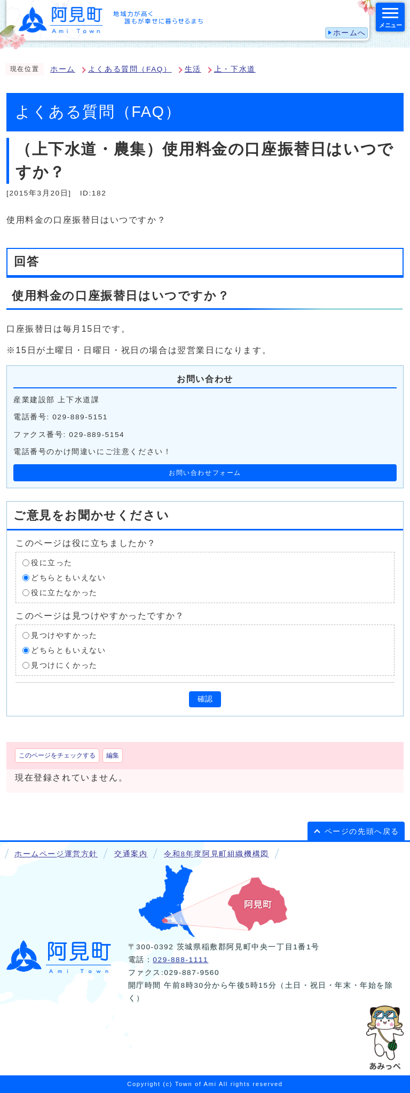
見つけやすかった (64, 635)
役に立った (52, 562)
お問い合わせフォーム (205, 473)
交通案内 (130, 854)
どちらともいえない (68, 577)
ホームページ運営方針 (56, 854)
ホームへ (349, 33)
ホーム (62, 69)
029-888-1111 (180, 960)
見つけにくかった (64, 665)
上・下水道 (235, 69)
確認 (205, 699)
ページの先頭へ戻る (362, 831)
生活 (193, 69)
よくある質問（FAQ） (130, 69)
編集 (112, 755)
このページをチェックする (57, 755)
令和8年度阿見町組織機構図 (216, 854)
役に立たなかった (64, 592)
